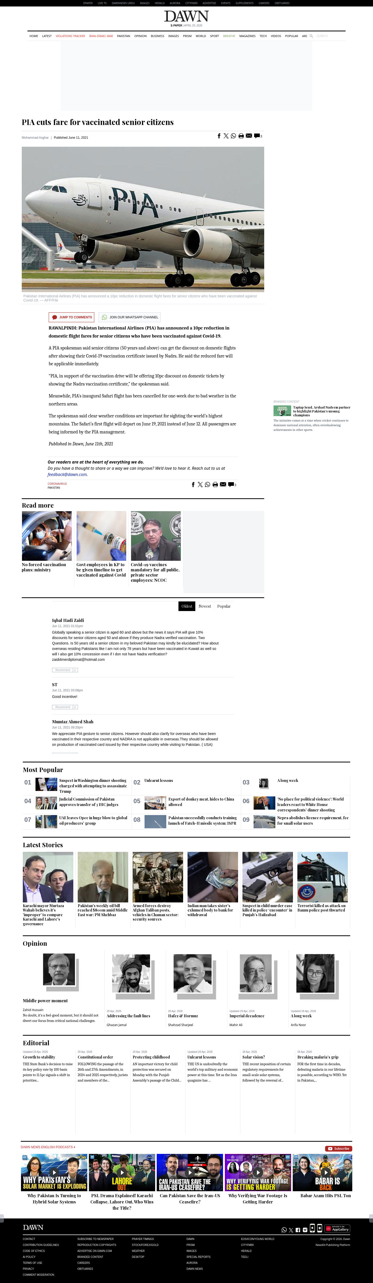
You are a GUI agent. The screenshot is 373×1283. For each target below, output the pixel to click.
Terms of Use (32, 1262)
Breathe (229, 36)
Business (157, 36)
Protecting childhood (151, 1057)
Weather (138, 1251)
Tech (263, 36)
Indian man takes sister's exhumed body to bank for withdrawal (210, 910)
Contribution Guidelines (41, 1245)
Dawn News (195, 1268)
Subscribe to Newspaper (95, 1239)
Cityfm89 (247, 1245)
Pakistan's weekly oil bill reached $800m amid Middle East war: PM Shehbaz (103, 910)
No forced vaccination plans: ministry (44, 567)
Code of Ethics (34, 1251)
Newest (205, 606)
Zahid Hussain (33, 1010)
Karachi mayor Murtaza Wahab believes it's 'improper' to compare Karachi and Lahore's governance (43, 914)
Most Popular (43, 769)
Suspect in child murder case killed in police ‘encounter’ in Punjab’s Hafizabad (267, 910)
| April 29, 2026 (186, 25)
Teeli (244, 1257)
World (201, 36)
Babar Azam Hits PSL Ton (325, 1195)
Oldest (187, 606)
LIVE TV (102, 3)
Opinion (140, 36)
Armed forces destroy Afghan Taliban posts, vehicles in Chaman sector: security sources (155, 912)
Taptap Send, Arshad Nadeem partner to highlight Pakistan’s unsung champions (321, 411)
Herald (159, 3)
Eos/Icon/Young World (257, 1239)
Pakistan (123, 36)
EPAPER (87, 3)
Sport (214, 36)
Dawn (190, 1239)
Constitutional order (95, 1057)
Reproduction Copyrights (96, 1245)
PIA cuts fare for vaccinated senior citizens (98, 122)
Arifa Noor (298, 1025)
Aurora (175, 3)
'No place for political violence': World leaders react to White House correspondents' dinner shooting (310, 804)
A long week (287, 780)
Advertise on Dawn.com (94, 1251)
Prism (187, 36)
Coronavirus (57, 483)
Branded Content (286, 401)
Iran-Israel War (101, 36)
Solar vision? (253, 1057)
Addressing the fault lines (128, 1015)
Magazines (247, 36)
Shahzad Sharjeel (180, 1025)
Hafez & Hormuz (183, 1015)
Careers (264, 3)
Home (34, 36)
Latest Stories (43, 844)
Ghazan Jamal (117, 1025)
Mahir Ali (235, 1025)
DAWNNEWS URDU (123, 3)
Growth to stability (39, 1057)
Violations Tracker (70, 36)
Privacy (28, 1268)
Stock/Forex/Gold (145, 1245)
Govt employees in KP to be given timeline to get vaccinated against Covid (101, 570)
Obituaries (282, 3)
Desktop (138, 1257)
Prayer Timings (143, 1239)
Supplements (245, 3)
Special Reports (199, 1257)
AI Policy (29, 1257)
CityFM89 (191, 3)
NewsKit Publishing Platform (332, 1245)
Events (226, 3)
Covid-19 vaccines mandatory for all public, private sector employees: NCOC (155, 572)
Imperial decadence (246, 1015)
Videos (276, 36)
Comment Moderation (38, 1274)
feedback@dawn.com (67, 474)
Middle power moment (45, 1000)
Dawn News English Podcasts (48, 1147)
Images (144, 3)
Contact (29, 1239)
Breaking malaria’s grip (318, 1057)
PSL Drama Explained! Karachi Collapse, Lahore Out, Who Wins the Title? (122, 1202)
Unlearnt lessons (159, 780)
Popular (291, 36)
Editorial (36, 1043)
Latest (47, 36)
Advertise (209, 3)
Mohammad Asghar (35, 137)
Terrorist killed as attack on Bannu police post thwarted (321, 908)
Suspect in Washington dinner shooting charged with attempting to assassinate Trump (93, 786)
